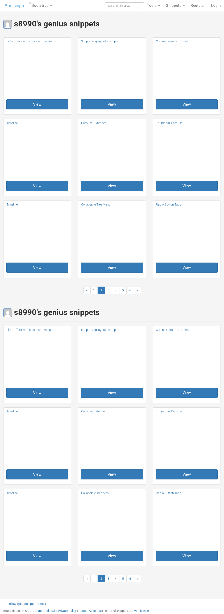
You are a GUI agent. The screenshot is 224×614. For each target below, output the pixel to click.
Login (216, 5)
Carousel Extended (94, 123)
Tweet (42, 603)
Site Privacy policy (64, 610)
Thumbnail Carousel (169, 123)
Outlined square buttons (172, 41)
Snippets (175, 5)
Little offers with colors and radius (29, 41)
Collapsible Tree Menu (95, 204)
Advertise (95, 610)
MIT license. (142, 610)
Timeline (12, 123)
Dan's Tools (42, 610)
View (37, 104)
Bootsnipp (14, 5)
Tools (153, 5)
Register (198, 5)
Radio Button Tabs (168, 204)
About (83, 610)
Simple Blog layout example (99, 41)
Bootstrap (40, 4)
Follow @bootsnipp (20, 603)
